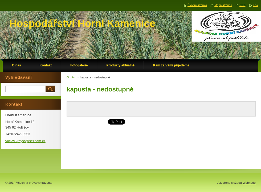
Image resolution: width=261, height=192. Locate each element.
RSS (242, 5)
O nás (71, 77)
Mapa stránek (223, 5)
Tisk (255, 5)
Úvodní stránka (197, 5)
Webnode (249, 182)
